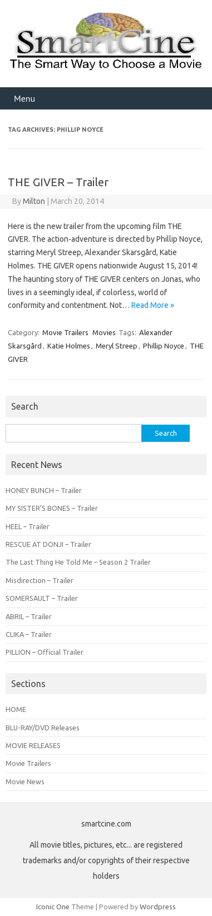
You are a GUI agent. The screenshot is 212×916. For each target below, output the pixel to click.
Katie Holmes (68, 346)
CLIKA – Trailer (29, 634)
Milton (34, 201)
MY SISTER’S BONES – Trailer (52, 508)
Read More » (152, 305)
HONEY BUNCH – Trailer (44, 490)
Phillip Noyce (163, 346)
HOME (16, 709)
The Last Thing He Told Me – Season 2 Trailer (78, 562)
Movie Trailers (65, 332)
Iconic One (53, 906)
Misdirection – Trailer (39, 580)
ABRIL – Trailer (29, 616)
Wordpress (158, 906)
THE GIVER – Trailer (58, 182)
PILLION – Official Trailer (44, 652)
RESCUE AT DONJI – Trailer (48, 544)
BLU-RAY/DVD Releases (43, 727)
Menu (24, 98)
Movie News (25, 781)
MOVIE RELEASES (33, 745)
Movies (104, 332)
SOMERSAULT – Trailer (42, 598)
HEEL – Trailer (28, 526)
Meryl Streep (116, 346)
